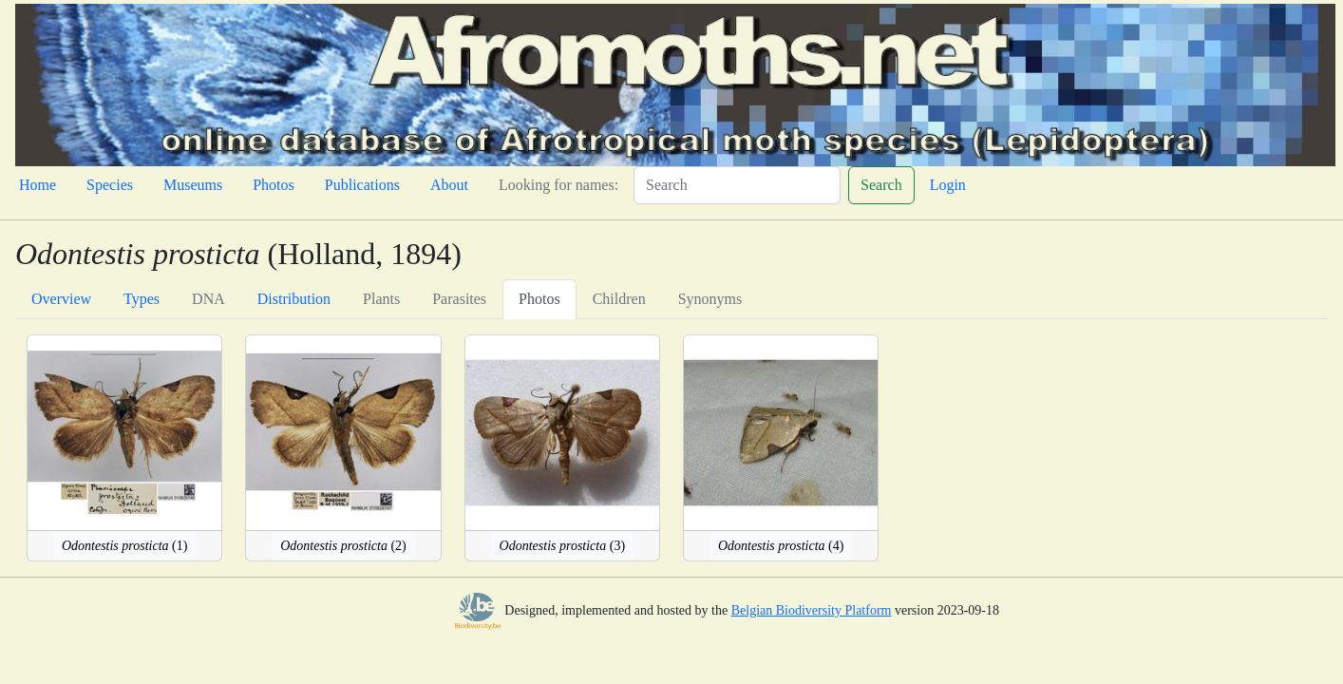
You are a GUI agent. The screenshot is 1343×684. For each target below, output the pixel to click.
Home (37, 185)
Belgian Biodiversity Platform (811, 610)
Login (948, 185)
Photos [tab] (539, 299)
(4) (780, 546)
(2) (343, 546)
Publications (362, 185)
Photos (273, 185)
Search (881, 185)
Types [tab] (141, 299)
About (449, 185)
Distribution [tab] (294, 299)
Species (109, 185)
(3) (562, 546)
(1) (124, 546)
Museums (192, 185)
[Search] (737, 185)
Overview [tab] (61, 299)
